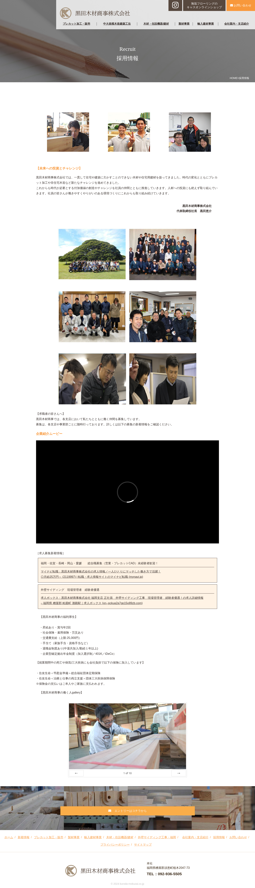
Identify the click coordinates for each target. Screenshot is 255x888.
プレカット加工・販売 (76, 23)
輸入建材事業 (205, 23)
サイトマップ (143, 844)
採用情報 (219, 837)
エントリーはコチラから (127, 810)
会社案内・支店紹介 (236, 23)
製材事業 (184, 23)
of (127, 773)
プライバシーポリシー (115, 844)
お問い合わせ (240, 5)
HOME (233, 78)
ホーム (8, 837)
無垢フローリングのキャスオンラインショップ (204, 5)
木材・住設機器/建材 (156, 23)
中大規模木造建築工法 (117, 23)
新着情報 (23, 837)
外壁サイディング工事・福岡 (157, 837)
